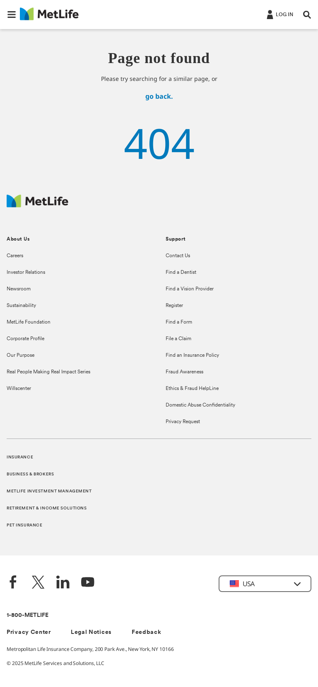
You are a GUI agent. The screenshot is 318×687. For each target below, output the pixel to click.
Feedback (146, 632)
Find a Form (179, 322)
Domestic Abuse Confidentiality (200, 405)
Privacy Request (183, 421)
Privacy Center (29, 632)
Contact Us (178, 255)
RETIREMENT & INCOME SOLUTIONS (47, 508)
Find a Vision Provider (190, 289)
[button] (12, 14)
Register (174, 305)
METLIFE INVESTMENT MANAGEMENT (49, 491)
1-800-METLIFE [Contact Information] (27, 615)
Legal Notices (91, 632)
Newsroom (19, 289)
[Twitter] (38, 583)
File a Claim (178, 338)
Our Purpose (20, 355)
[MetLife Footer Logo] (37, 205)
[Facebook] (13, 583)
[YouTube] (87, 583)
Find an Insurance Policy (192, 355)
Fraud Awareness (184, 372)
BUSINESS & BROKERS (30, 474)
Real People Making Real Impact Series (48, 372)
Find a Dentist (181, 272)
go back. (159, 96)
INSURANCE (20, 457)
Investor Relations (26, 272)
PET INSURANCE (24, 525)
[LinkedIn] (63, 583)
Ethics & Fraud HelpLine (192, 388)
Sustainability (21, 305)
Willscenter (19, 388)
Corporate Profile (25, 338)
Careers (15, 255)
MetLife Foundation (29, 322)
